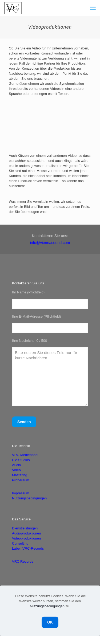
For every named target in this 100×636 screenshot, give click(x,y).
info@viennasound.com (50, 243)
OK (50, 622)
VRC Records (22, 561)
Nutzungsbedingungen (29, 498)
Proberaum (20, 480)
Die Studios (21, 460)
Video (16, 470)
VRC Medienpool (25, 455)
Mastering (19, 475)
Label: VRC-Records (28, 548)
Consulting (20, 543)
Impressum (20, 493)
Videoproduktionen (26, 538)
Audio (16, 465)
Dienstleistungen (25, 528)
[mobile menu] (92, 7)
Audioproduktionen (26, 533)
